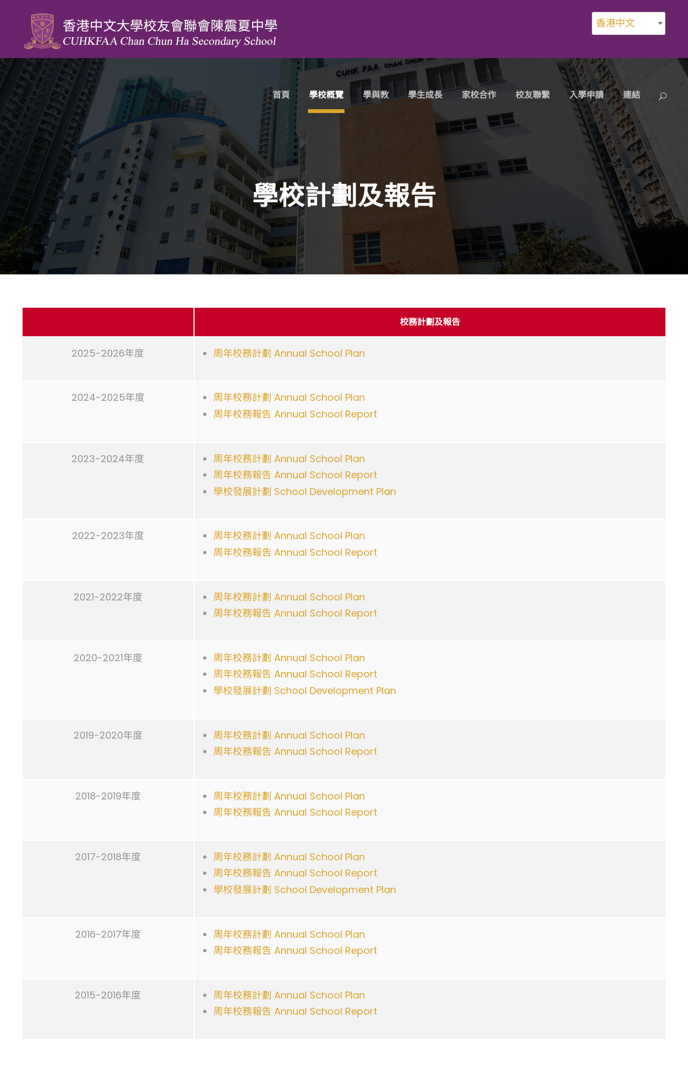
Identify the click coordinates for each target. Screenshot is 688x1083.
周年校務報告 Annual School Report (295, 414)
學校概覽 (326, 95)
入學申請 (586, 95)
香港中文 (615, 23)
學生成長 (425, 95)
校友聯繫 (532, 95)
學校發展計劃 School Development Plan (304, 491)
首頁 (281, 95)
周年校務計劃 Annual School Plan (289, 353)
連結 (631, 95)
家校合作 (479, 95)
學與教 (376, 95)
